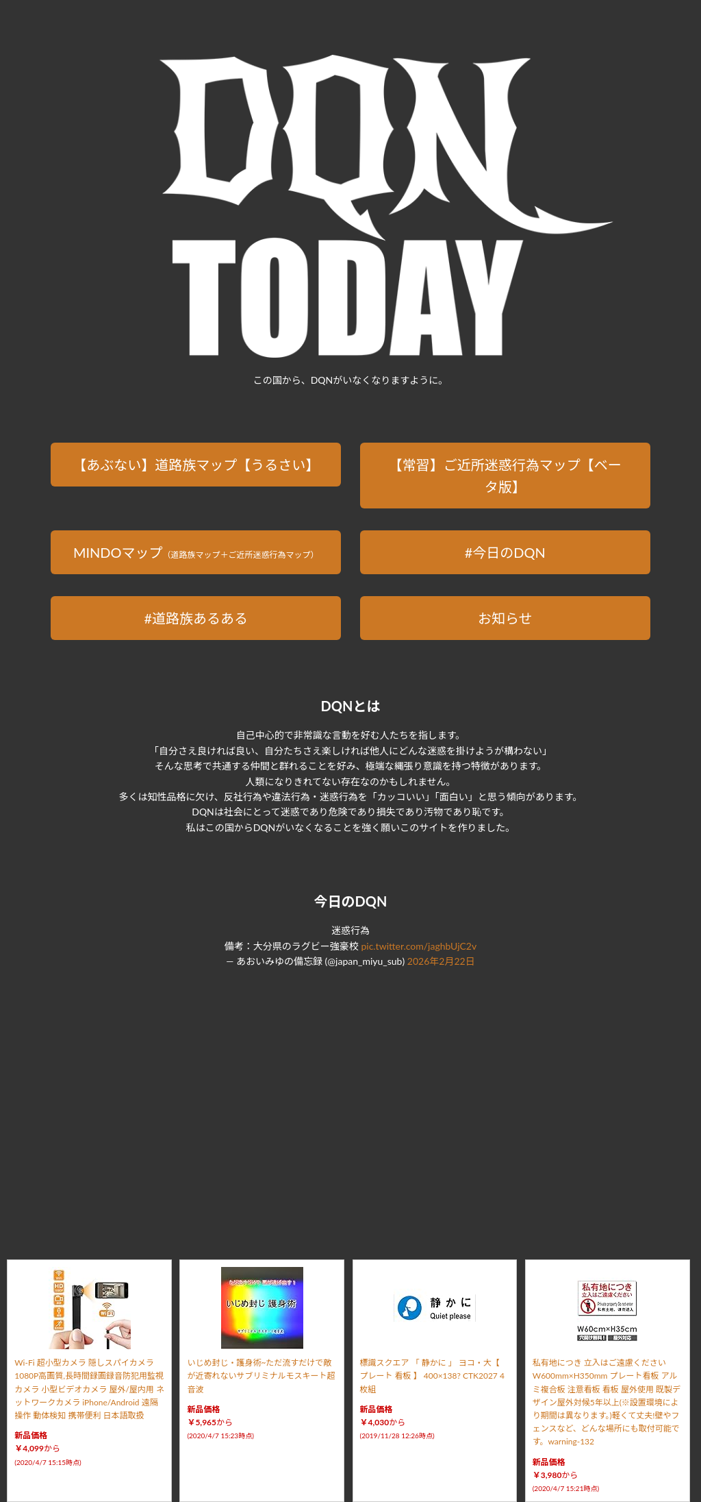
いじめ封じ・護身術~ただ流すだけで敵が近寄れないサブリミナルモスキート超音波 (261, 1375)
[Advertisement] (350, 1098)
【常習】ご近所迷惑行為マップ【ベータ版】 (505, 475)
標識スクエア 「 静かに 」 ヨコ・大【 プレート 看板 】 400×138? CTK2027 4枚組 (432, 1375)
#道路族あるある (196, 618)
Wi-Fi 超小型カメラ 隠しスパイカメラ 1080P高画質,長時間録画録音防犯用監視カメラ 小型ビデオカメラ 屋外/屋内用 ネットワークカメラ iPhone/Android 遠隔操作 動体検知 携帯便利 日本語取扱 (89, 1388)
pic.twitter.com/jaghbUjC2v (418, 946)
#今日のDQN (505, 552)
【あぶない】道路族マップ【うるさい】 (196, 464)
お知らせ (505, 618)
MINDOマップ (196, 552)
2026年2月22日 (441, 961)
